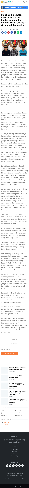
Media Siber (15, 453)
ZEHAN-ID (24, 486)
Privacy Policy (14, 456)
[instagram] (18, 2)
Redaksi (14, 458)
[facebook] (15, 2)
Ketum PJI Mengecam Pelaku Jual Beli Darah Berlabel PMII (18, 368)
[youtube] (13, 465)
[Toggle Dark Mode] (21, 2)
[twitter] (19, 465)
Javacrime (6, 422)
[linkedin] (10, 465)
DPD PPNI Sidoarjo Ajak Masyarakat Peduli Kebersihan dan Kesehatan (17, 385)
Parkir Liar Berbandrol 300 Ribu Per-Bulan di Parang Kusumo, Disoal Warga (17, 393)
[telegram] (7, 465)
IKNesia (6, 424)
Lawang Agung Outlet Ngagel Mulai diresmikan (17, 376)
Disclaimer (14, 451)
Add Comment (9, 353)
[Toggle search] (24, 2)
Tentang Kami (14, 449)
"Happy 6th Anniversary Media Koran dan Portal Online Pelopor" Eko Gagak (18, 401)
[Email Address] (12, 478)
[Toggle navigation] (26, 2)
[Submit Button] (23, 478)
